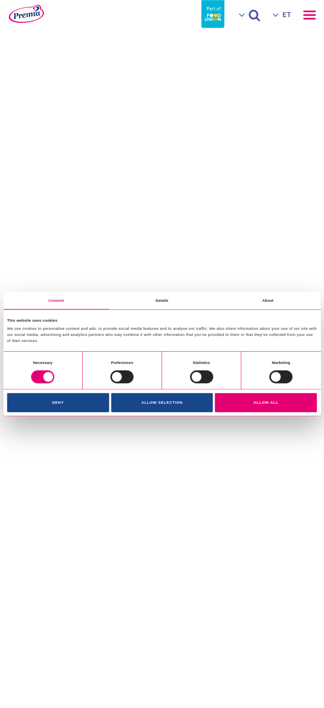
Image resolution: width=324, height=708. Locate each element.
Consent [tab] (56, 301)
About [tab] (268, 301)
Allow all (265, 403)
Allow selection (162, 403)
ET (287, 15)
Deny (58, 403)
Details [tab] (162, 301)
